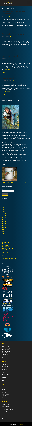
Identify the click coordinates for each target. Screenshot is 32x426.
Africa (3, 380)
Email (4, 189)
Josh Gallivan (5, 251)
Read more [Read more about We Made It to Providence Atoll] (5, 47)
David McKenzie (6, 243)
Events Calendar (5, 404)
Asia (3, 379)
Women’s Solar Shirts (6, 352)
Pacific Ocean (5, 368)
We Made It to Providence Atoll (13, 34)
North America (5, 371)
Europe (3, 375)
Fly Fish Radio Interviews (7, 395)
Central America (5, 374)
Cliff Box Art (4, 356)
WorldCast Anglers (6, 259)
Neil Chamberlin (6, 254)
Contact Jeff (5, 104)
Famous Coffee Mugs (6, 346)
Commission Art (5, 357)
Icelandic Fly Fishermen (7, 248)
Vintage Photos (5, 388)
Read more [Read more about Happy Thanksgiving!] (7, 91)
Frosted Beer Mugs (6, 348)
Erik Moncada (5, 245)
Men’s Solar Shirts (6, 351)
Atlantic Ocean (5, 366)
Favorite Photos (5, 397)
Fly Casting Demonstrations (8, 409)
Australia (4, 377)
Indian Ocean (5, 369)
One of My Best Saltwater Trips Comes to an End (13, 13)
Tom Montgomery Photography (9, 258)
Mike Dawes (5, 252)
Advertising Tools (6, 411)
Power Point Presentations (8, 407)
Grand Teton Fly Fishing (7, 246)
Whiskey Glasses (5, 349)
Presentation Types (6, 406)
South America (5, 372)
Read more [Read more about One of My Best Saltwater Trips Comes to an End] (7, 27)
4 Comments (6, 94)
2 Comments (6, 50)
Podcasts (4, 391)
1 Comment (6, 72)
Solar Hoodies (5, 354)
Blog (3, 418)
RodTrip (4, 255)
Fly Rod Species (5, 364)
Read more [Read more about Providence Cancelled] (7, 69)
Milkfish (21, 424)
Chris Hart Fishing (6, 242)
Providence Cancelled (10, 56)
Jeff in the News (5, 394)
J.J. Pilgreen (4, 249)
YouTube (4, 392)
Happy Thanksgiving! (9, 78)
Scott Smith (5, 257)
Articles (3, 389)
